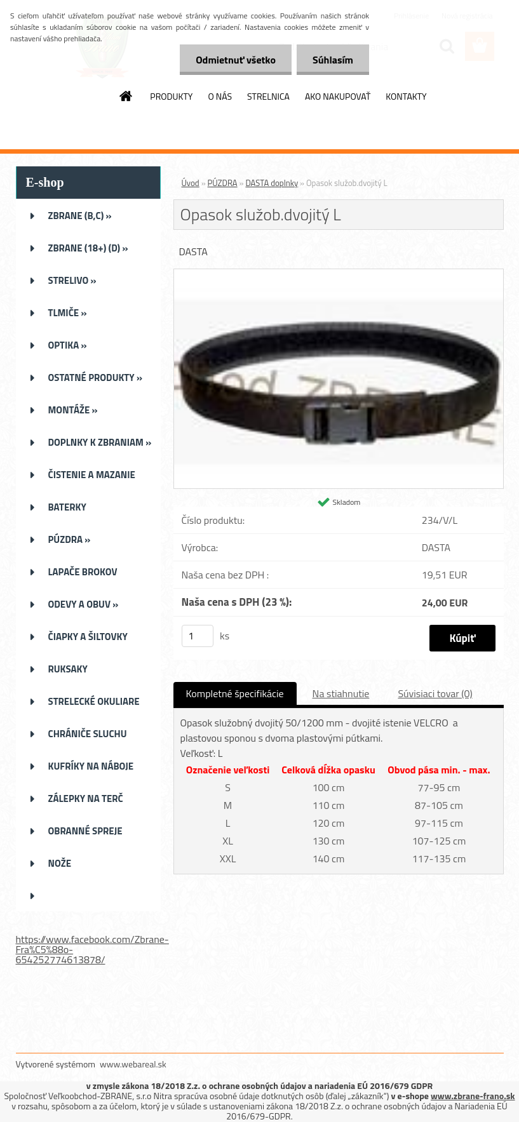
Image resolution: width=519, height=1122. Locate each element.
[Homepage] (126, 95)
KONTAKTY (406, 96)
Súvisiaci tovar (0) (435, 693)
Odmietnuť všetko (236, 59)
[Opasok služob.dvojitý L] (338, 274)
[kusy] (197, 636)
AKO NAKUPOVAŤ (337, 96)
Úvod (190, 183)
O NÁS (220, 96)
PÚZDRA (223, 183)
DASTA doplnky (271, 183)
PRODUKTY (171, 96)
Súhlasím (333, 59)
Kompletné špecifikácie (235, 693)
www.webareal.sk (133, 1064)
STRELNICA (268, 96)
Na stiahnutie (341, 693)
